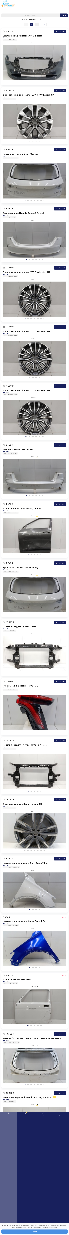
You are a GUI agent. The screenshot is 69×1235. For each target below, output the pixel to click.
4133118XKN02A (12, 689)
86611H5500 (11, 217)
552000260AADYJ (13, 1042)
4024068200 (12, 808)
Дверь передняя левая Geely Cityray (22, 509)
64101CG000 (12, 630)
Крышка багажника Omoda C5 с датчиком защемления (32, 1038)
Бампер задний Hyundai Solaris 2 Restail (23, 213)
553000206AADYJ (13, 867)
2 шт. (37, 456)
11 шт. (37, 870)
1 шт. (37, 42)
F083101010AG (12, 276)
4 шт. (37, 220)
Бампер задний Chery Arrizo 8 (18, 449)
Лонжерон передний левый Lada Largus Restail (28, 1097)
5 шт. (37, 811)
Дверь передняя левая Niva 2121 (19, 979)
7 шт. (37, 161)
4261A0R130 (11, 98)
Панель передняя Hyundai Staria (19, 627)
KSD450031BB (12, 39)
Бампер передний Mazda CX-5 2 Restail (23, 36)
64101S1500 (11, 748)
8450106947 (11, 1101)
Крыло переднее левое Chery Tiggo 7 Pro (24, 921)
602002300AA (12, 453)
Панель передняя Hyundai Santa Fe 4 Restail (26, 745)
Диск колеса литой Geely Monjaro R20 (22, 804)
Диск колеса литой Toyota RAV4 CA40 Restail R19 (28, 95)
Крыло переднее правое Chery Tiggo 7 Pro (25, 863)
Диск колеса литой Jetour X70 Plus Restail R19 (26, 272)
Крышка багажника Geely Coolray (20, 154)
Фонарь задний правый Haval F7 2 (20, 686)
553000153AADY (13, 925)
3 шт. (37, 279)
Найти (64, 15)
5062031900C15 (13, 158)
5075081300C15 (13, 512)
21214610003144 (12, 983)
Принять (34, 1231)
